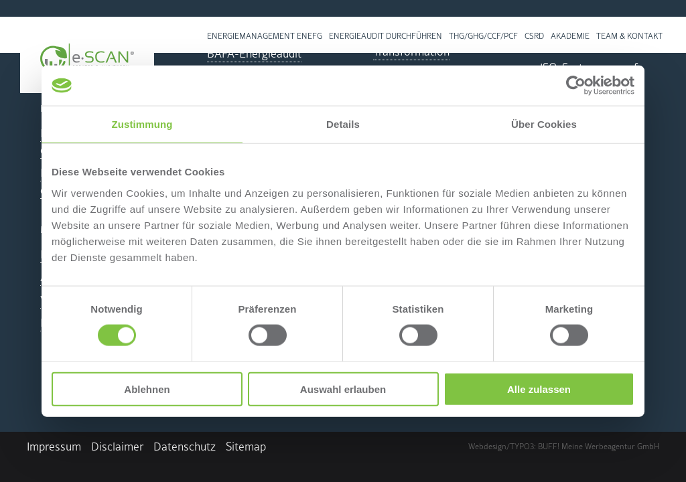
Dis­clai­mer (117, 446)
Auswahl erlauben (343, 388)
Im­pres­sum (54, 446)
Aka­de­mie (570, 36)
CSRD (534, 36)
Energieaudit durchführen (385, 36)
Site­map (246, 446)
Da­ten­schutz (184, 446)
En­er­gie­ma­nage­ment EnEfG (264, 36)
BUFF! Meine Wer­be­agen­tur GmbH (598, 446)
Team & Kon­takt (629, 36)
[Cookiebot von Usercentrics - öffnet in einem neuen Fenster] (575, 86)
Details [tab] (343, 124)
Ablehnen (146, 388)
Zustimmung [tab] (142, 124)
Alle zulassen (539, 388)
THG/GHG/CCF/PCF (483, 36)
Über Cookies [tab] (544, 124)
